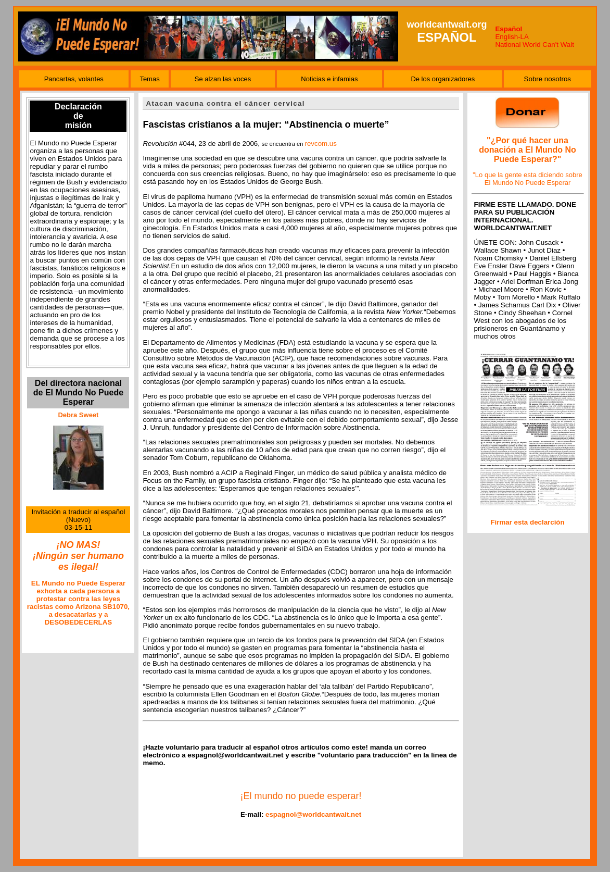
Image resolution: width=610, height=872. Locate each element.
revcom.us (320, 143)
